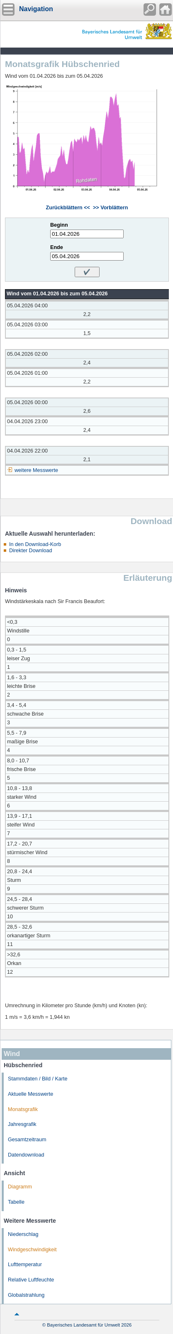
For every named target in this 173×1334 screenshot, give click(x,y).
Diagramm (20, 1187)
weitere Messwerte (36, 470)
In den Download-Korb (35, 544)
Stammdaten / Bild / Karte (38, 1079)
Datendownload (26, 1155)
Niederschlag (23, 1234)
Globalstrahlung (26, 1295)
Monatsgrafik (23, 1109)
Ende (56, 247)
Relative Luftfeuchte (31, 1280)
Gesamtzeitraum (27, 1139)
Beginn (59, 225)
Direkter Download (30, 550)
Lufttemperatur (25, 1264)
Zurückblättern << (68, 208)
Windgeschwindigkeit (32, 1250)
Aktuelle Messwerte (30, 1094)
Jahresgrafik (22, 1124)
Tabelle (16, 1202)
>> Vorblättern (110, 208)
